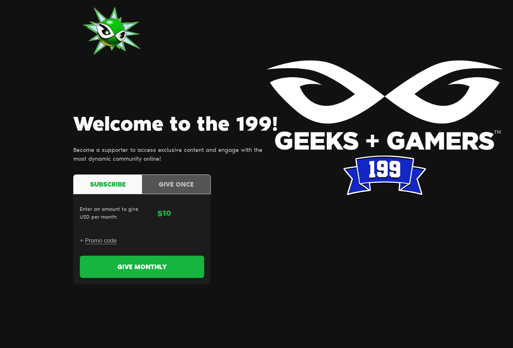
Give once (176, 185)
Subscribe (108, 185)
